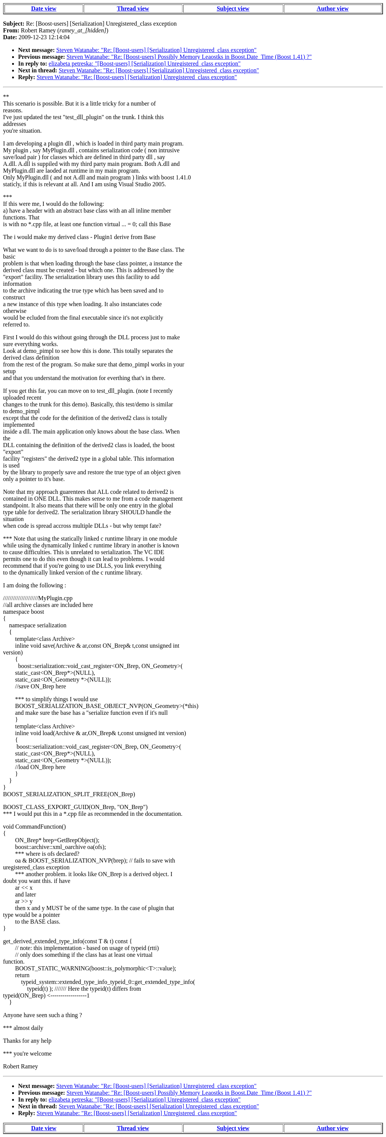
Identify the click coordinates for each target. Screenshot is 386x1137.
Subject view (233, 8)
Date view (43, 8)
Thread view (133, 8)
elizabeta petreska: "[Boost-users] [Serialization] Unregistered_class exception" (144, 63)
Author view (333, 8)
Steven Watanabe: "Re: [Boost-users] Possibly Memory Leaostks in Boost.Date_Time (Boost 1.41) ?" (189, 57)
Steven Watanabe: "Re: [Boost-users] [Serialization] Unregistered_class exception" (156, 50)
